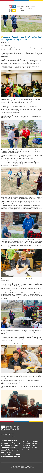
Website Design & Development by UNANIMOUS (22, 467)
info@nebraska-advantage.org (8, 436)
